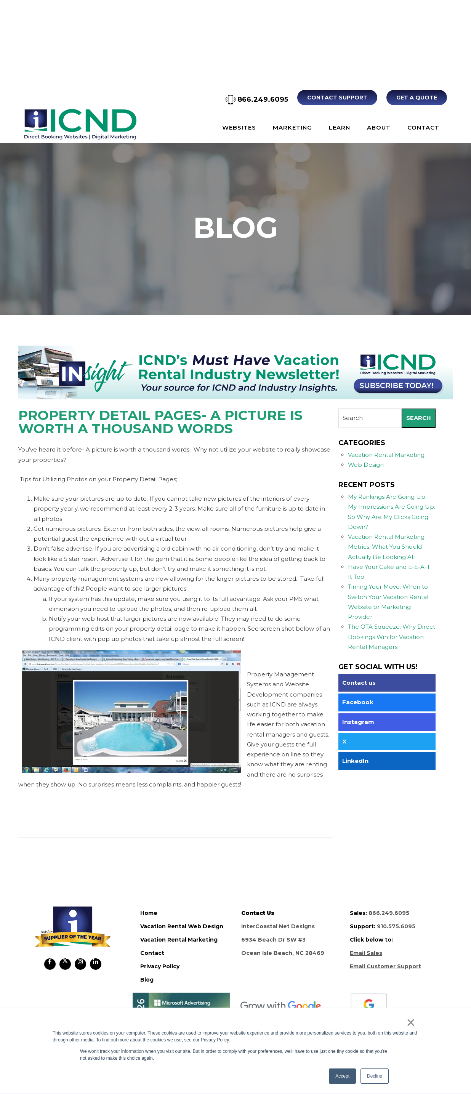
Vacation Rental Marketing (386, 454)
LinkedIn (355, 760)
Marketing (292, 127)
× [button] (410, 1022)
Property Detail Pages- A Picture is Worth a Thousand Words (160, 422)
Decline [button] (374, 1076)
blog (147, 979)
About (379, 127)
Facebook (357, 702)
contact (152, 953)
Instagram (358, 722)
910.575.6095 (396, 926)
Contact (423, 127)
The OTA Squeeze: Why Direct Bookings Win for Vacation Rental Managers (391, 636)
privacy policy (159, 966)
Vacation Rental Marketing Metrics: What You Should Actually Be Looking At (386, 547)
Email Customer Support (385, 966)
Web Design (366, 464)
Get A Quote (416, 97)
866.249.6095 (257, 99)
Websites (239, 127)
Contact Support (337, 97)
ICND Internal (80, 124)
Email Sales (366, 953)
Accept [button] (342, 1076)
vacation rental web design (181, 926)
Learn (339, 127)
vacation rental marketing (179, 939)
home (148, 913)
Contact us (359, 682)
